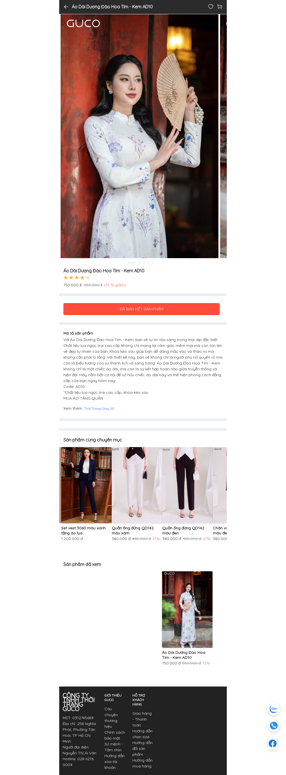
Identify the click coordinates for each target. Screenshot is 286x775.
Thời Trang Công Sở (99, 408)
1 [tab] (132, 262)
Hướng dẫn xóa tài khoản (114, 761)
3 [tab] (144, 262)
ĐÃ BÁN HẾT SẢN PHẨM (141, 308)
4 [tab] (148, 262)
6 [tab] (157, 262)
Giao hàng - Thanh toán (142, 719)
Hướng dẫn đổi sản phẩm (142, 748)
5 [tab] (153, 262)
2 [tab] (139, 262)
